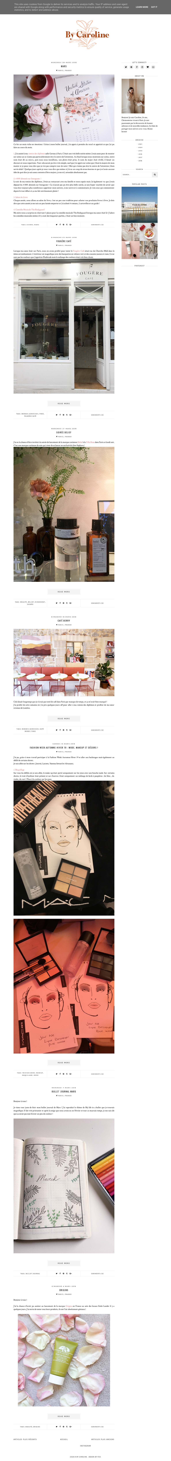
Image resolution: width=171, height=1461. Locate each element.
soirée (30, 604)
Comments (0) (97, 225)
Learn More (142, 7)
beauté (23, 602)
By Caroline (82, 1457)
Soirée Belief (63, 432)
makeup (39, 1073)
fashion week (28, 1073)
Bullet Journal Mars (64, 1091)
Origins (63, 1290)
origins (36, 1427)
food (41, 414)
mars (36, 225)
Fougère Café (63, 241)
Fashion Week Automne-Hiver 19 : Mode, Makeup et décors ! (64, 747)
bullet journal (33, 1274)
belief (31, 602)
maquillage (27, 1075)
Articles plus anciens (102, 1439)
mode (36, 1075)
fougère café (30, 416)
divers (30, 225)
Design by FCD (95, 1457)
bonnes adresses (30, 414)
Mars (64, 66)
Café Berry (64, 620)
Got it (154, 7)
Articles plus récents (25, 1439)
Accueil (64, 1439)
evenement (40, 602)
